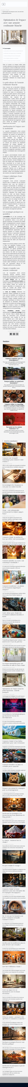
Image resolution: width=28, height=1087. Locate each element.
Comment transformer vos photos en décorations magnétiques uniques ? (13, 587)
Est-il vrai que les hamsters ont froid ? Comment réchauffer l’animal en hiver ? (12, 917)
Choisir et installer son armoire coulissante (12, 60)
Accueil (2, 10)
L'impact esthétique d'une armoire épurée (12, 55)
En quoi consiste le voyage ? (11, 865)
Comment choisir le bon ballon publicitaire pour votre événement (13, 742)
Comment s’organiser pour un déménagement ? (14, 359)
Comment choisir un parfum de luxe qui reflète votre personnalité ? (14, 538)
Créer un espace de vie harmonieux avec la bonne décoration (11, 991)
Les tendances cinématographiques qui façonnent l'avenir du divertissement (13, 715)
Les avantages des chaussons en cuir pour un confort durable (12, 486)
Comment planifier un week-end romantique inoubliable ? (13, 561)
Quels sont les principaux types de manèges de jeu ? (13, 1066)
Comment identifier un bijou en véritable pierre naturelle (12, 765)
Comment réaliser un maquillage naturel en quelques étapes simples (14, 405)
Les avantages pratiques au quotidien (11, 58)
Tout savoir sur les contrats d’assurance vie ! (14, 427)
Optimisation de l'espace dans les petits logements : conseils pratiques (12, 690)
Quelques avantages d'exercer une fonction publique (13, 1043)
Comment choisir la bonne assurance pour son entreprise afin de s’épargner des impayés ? (13, 890)
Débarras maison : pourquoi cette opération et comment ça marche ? (13, 1018)
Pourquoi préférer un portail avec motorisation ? (14, 382)
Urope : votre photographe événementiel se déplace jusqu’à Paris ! (12, 512)
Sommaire (7, 48)
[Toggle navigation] (3, 4)
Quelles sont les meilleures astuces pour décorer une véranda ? (13, 944)
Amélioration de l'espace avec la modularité (12, 53)
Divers (7, 10)
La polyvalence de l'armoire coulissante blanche (13, 50)
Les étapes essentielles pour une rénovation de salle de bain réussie (13, 664)
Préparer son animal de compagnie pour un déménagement (13, 789)
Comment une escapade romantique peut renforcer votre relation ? (12, 459)
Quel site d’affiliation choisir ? (11, 966)
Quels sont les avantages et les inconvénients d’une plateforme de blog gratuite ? (13, 815)
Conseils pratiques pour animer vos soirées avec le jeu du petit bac (13, 641)
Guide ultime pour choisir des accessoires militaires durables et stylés (13, 614)
